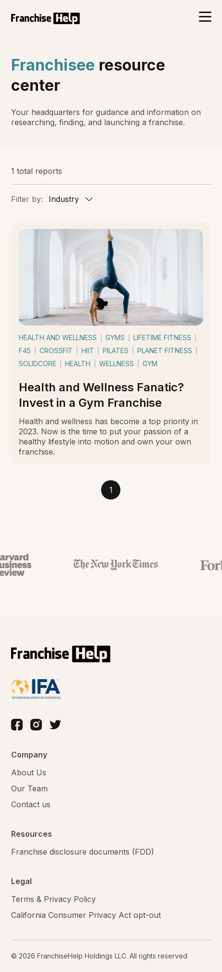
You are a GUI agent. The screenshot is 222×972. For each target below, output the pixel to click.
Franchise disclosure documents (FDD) (82, 852)
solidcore (37, 363)
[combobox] (69, 199)
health (78, 363)
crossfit (56, 350)
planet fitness (164, 350)
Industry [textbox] (64, 199)
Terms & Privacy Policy (53, 899)
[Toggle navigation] (205, 18)
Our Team (29, 788)
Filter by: (27, 199)
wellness (116, 363)
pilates (116, 350)
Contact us (31, 804)
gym (150, 363)
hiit (87, 350)
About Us (28, 772)
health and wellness (58, 337)
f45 (25, 350)
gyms (115, 337)
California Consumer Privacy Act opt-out (86, 915)
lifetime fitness (162, 337)
